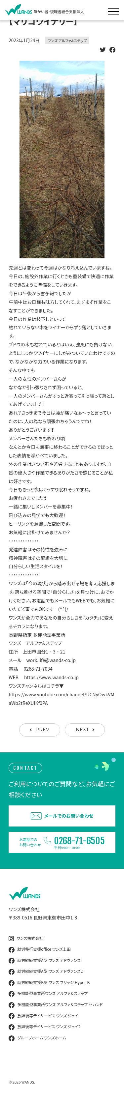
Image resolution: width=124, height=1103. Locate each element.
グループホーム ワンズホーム (37, 1038)
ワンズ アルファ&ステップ (67, 40)
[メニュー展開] (115, 10)
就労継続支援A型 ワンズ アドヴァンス (44, 960)
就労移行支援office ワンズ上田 (40, 949)
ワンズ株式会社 (26, 938)
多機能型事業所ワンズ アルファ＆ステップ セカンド (56, 1004)
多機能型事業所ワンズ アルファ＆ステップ (48, 993)
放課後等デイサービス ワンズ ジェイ (43, 1016)
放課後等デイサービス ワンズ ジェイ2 (44, 1027)
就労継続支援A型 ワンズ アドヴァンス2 (46, 971)
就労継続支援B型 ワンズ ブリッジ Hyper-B (49, 982)
